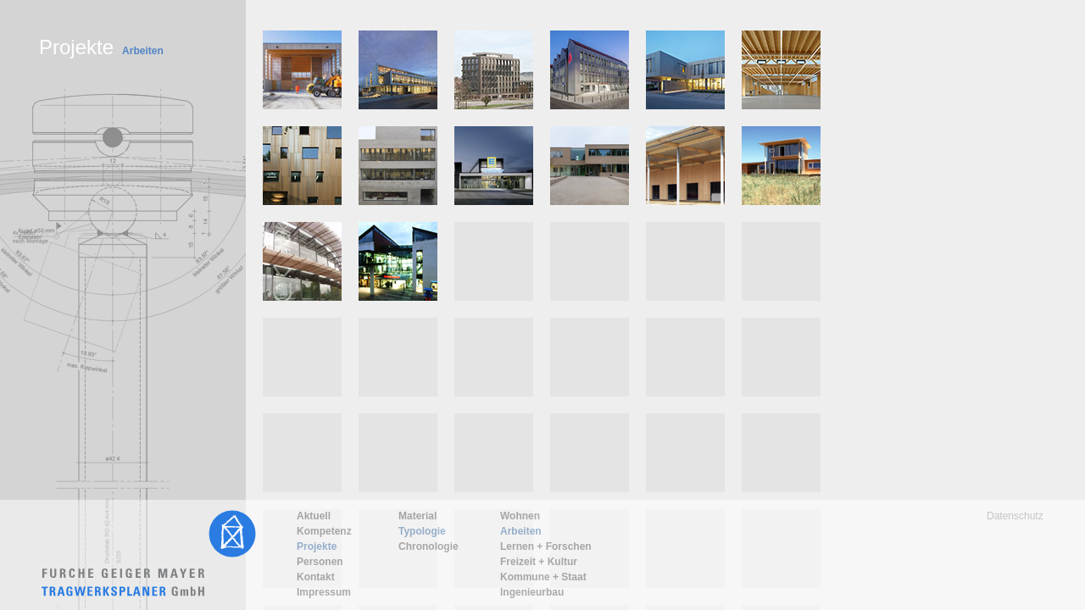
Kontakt (316, 577)
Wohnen (520, 516)
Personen (320, 562)
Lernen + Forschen (546, 546)
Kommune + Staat (543, 577)
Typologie (422, 531)
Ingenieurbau (532, 592)
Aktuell (314, 516)
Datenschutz (1015, 516)
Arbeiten (521, 531)
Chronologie (428, 546)
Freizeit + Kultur (538, 562)
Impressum (324, 592)
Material (417, 516)
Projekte (317, 546)
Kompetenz (324, 531)
